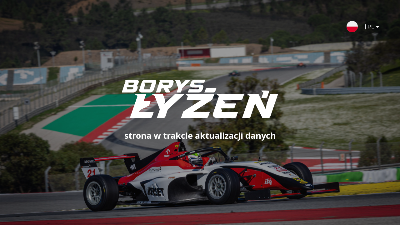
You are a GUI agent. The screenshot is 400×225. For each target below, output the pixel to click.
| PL (366, 27)
